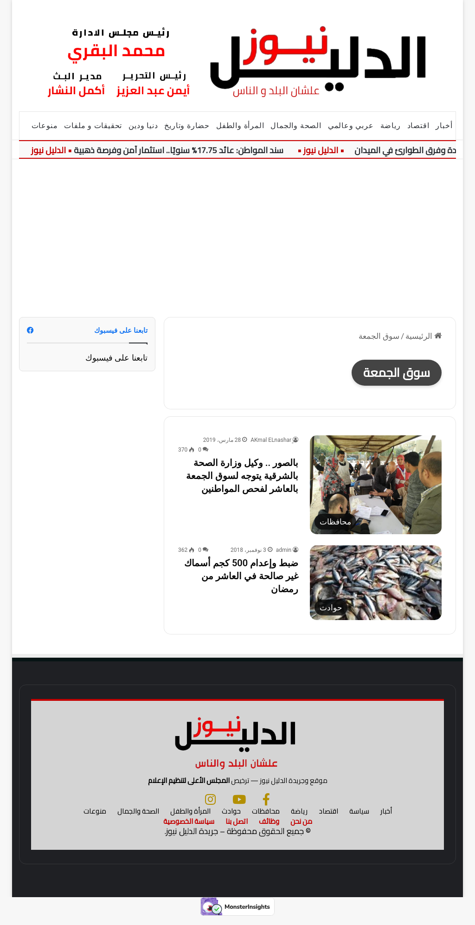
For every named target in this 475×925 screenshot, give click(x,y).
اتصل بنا (236, 828)
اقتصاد (418, 125)
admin (283, 550)
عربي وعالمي (351, 125)
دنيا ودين (143, 125)
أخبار (444, 125)
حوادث (231, 818)
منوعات (45, 125)
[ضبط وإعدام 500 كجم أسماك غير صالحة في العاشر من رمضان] (376, 582)
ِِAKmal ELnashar (270, 440)
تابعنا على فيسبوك (116, 357)
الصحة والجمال (295, 125)
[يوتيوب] (239, 807)
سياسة (359, 818)
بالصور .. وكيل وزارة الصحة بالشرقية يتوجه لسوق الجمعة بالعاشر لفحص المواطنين (242, 475)
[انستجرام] (210, 807)
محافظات (266, 818)
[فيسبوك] (266, 807)
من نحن (301, 828)
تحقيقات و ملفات (93, 125)
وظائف (269, 828)
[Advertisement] (237, 238)
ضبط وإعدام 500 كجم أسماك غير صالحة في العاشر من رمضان (241, 576)
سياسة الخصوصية (188, 828)
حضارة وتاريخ (187, 125)
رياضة (390, 125)
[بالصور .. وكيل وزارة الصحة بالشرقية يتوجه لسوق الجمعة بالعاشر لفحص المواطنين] (376, 484)
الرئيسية (423, 336)
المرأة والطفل (240, 125)
